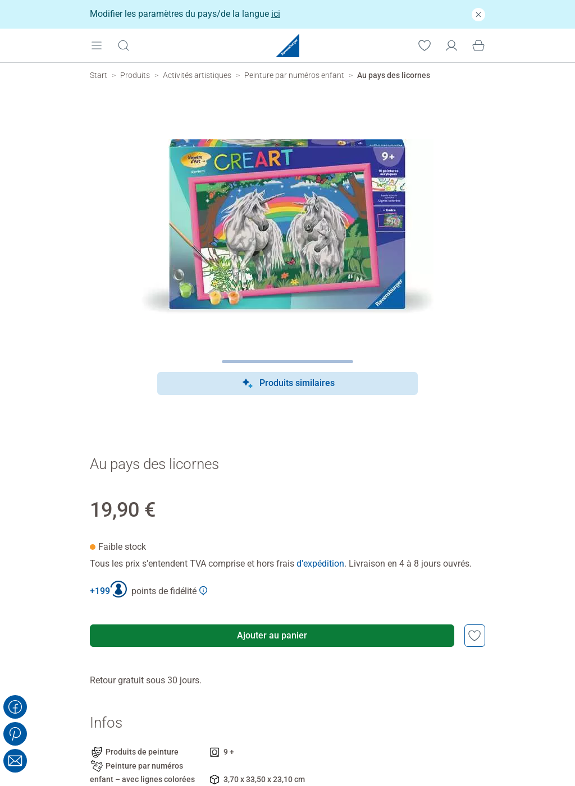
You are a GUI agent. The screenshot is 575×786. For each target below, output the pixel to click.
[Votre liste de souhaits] (424, 44)
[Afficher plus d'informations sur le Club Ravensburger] (203, 590)
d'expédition (320, 563)
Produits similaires (288, 383)
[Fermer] (478, 14)
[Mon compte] (451, 44)
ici (275, 13)
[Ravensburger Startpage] (287, 45)
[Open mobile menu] (96, 44)
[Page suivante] (288, 361)
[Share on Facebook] (15, 707)
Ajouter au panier (272, 635)
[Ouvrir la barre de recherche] (123, 45)
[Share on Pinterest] (15, 734)
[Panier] (478, 44)
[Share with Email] (15, 761)
